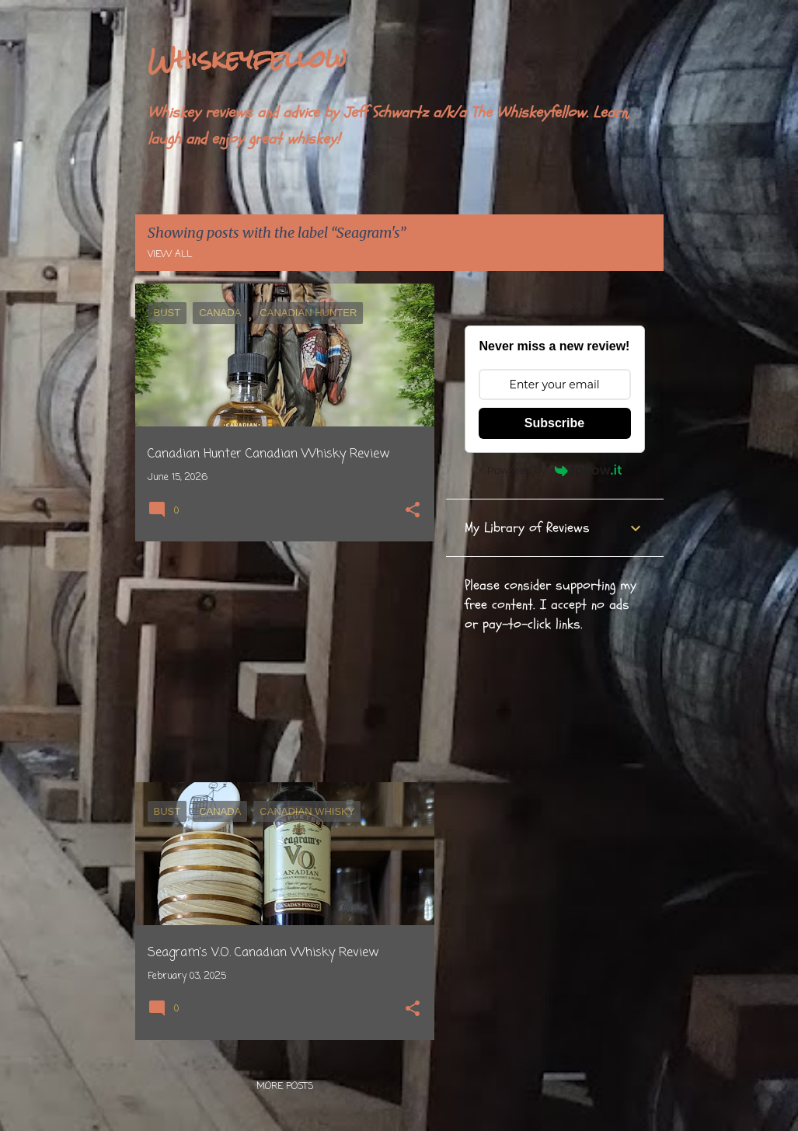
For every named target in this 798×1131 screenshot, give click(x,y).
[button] (412, 511)
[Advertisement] (279, 662)
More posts (284, 1087)
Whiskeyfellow (247, 58)
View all (170, 255)
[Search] (654, 49)
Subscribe (554, 423)
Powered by (554, 470)
